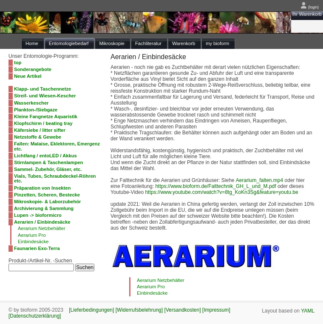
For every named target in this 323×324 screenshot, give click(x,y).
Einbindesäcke (33, 241)
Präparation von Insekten (42, 187)
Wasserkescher (31, 102)
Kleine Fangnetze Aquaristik (45, 116)
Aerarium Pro (32, 235)
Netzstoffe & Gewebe (37, 136)
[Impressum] (216, 310)
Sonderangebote (32, 69)
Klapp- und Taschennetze (42, 88)
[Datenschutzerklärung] (34, 316)
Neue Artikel (28, 76)
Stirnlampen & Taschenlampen (48, 162)
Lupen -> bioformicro (38, 215)
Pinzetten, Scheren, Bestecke (47, 194)
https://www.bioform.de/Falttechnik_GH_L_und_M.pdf (215, 186)
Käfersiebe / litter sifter (39, 130)
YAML (307, 311)
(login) (309, 7)
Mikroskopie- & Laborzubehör (47, 201)
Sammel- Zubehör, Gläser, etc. (48, 169)
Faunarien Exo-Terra (37, 248)
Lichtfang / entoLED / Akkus (45, 155)
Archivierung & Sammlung (44, 208)
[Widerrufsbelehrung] (139, 310)
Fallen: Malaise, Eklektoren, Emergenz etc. (57, 146)
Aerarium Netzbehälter (41, 228)
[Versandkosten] (182, 310)
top (17, 62)
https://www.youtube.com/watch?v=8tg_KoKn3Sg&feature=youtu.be (221, 192)
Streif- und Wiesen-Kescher (45, 95)
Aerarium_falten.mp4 (259, 180)
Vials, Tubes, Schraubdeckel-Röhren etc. (55, 178)
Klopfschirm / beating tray (43, 123)
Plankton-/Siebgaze (35, 109)
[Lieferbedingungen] (91, 310)
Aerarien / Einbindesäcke (42, 222)
